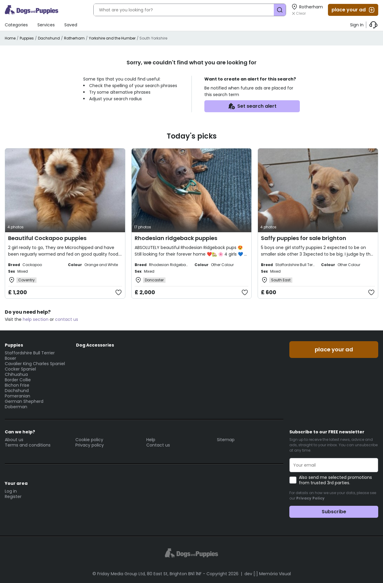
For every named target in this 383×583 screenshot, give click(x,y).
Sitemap (226, 440)
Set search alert (252, 106)
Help (150, 440)
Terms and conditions (28, 445)
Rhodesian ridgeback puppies (176, 238)
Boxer (10, 358)
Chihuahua (16, 374)
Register (13, 497)
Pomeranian (17, 396)
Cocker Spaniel (20, 369)
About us (14, 440)
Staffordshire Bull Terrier (30, 353)
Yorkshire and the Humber (112, 38)
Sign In (357, 25)
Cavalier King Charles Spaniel (35, 363)
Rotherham (74, 38)
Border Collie (18, 379)
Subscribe (334, 511)
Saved (70, 25)
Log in (11, 491)
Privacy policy (89, 445)
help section (35, 319)
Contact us (158, 445)
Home (10, 38)
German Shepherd (24, 401)
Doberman (16, 406)
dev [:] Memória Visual (267, 574)
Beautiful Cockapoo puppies (47, 238)
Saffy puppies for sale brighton (303, 238)
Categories (16, 25)
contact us (66, 319)
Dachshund (49, 38)
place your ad (353, 9)
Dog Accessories (95, 345)
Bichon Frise (17, 385)
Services (46, 25)
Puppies (27, 38)
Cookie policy (89, 440)
